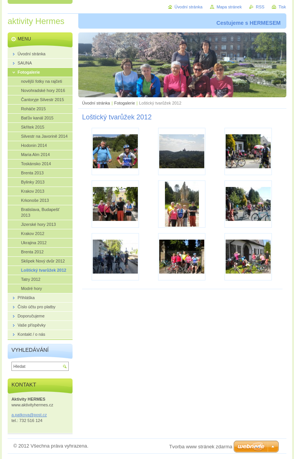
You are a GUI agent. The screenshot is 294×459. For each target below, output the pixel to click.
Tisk (282, 7)
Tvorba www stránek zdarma (200, 446)
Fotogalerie (124, 103)
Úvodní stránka (96, 103)
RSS (260, 7)
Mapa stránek (229, 7)
